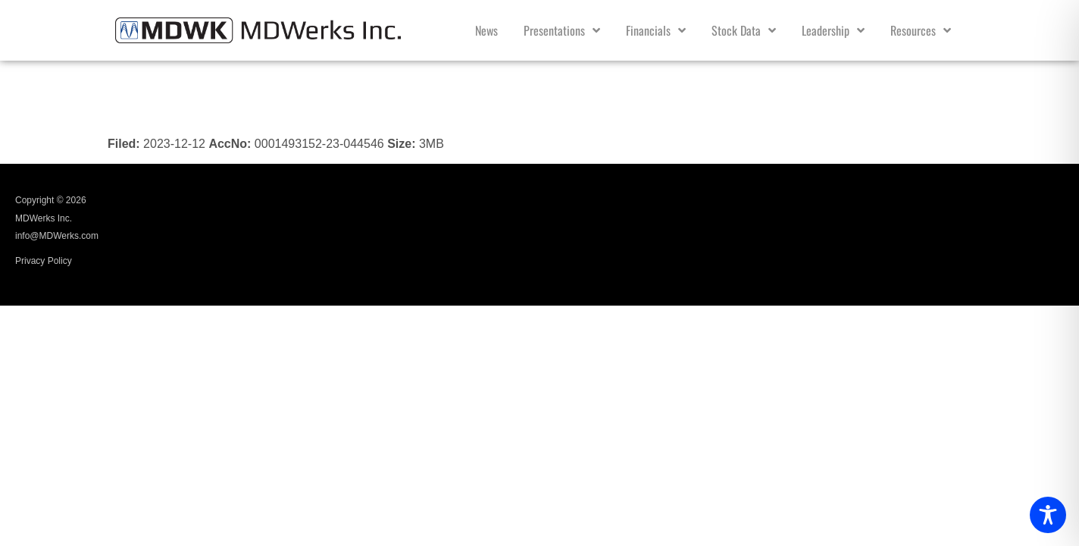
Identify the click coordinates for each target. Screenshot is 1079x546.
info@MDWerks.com (57, 236)
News (486, 30)
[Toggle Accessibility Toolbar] (1048, 515)
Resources (920, 30)
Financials (656, 30)
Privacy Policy (43, 261)
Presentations (562, 30)
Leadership (833, 30)
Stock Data (744, 30)
